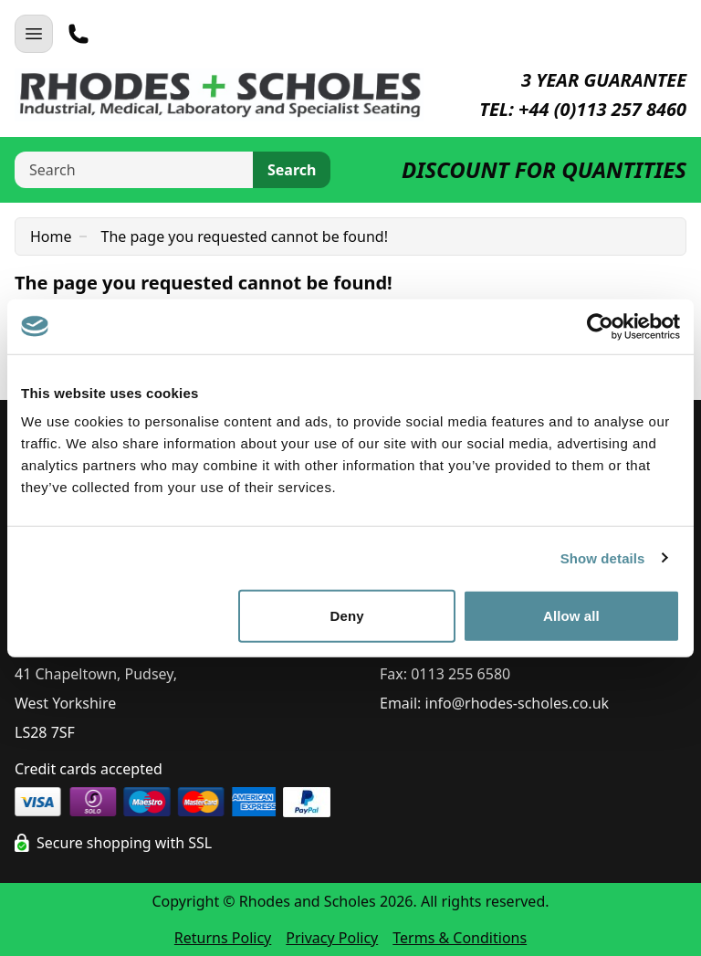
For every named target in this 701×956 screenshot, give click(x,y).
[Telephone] (78, 34)
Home (51, 236)
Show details (602, 557)
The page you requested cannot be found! (244, 236)
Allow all (571, 616)
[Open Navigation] (34, 34)
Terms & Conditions (459, 938)
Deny (347, 616)
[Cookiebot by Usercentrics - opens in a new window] (600, 326)
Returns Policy (222, 938)
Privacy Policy (332, 938)
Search (291, 170)
